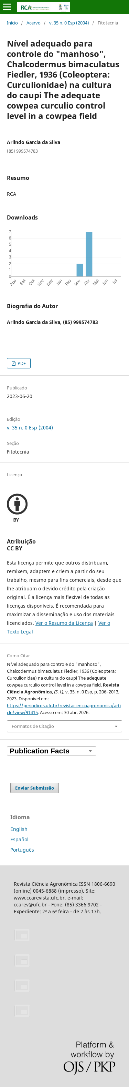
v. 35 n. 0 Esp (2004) (69, 23)
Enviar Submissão (34, 788)
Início (12, 23)
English (19, 829)
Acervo (33, 23)
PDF (21, 363)
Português (22, 849)
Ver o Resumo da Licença (64, 623)
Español (19, 839)
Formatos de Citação (33, 726)
